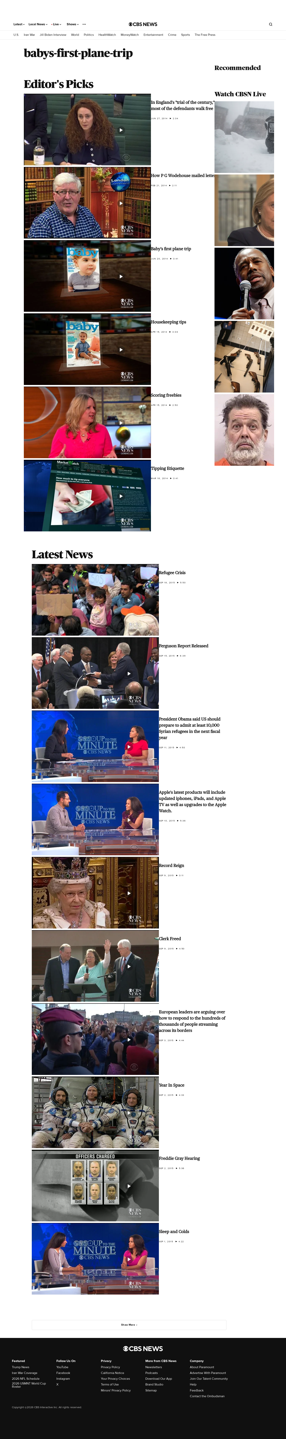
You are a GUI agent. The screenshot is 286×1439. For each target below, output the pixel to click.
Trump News (20, 1367)
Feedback (197, 1390)
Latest (19, 24)
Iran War (29, 35)
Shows (73, 24)
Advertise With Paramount (208, 1373)
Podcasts (151, 1373)
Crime (172, 35)
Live (57, 24)
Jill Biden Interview (53, 35)
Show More (129, 1324)
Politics (89, 35)
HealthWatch (107, 35)
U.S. (16, 35)
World (75, 35)
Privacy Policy (110, 1367)
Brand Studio (154, 1384)
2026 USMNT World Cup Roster (29, 1385)
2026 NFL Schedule (26, 1378)
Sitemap (151, 1390)
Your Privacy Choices (115, 1378)
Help (193, 1384)
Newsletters (153, 1367)
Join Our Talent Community (209, 1378)
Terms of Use (110, 1384)
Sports (185, 35)
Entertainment (153, 35)
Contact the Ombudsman (207, 1396)
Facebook (63, 1373)
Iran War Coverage (24, 1373)
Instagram (63, 1378)
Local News (38, 24)
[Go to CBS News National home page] (143, 24)
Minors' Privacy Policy (116, 1390)
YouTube (62, 1367)
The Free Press (205, 35)
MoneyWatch (130, 35)
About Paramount (202, 1367)
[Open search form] (270, 24)
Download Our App (158, 1378)
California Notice (112, 1373)
